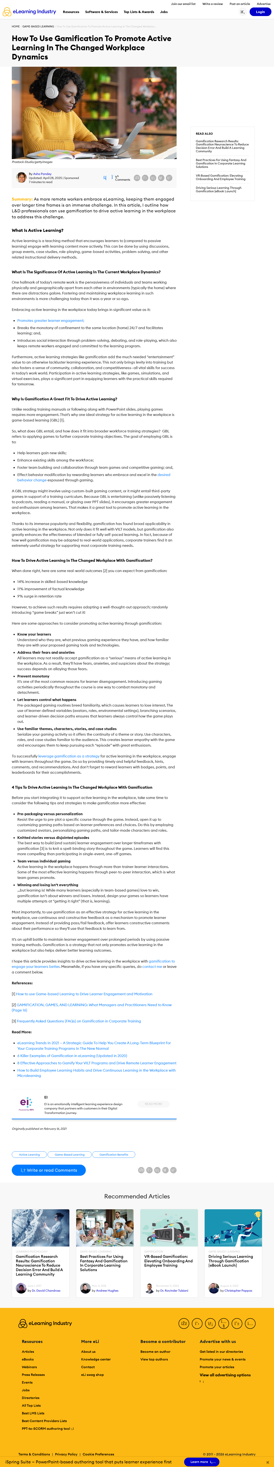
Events (27, 1382)
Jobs (26, 1390)
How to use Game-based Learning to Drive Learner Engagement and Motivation (83, 994)
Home (16, 26)
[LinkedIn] (210, 1323)
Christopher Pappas (238, 1290)
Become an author (155, 1351)
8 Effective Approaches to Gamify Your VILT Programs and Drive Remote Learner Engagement (96, 1063)
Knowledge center (96, 1359)
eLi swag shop (92, 1374)
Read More (153, 1104)
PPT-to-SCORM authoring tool (48, 1428)
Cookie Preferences (98, 1454)
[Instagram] (250, 1323)
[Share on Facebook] (137, 178)
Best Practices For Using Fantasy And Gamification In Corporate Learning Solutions (221, 163)
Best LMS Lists (33, 1413)
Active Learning (29, 1154)
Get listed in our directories (221, 1351)
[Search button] (242, 11)
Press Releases (33, 1374)
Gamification (153, 1251)
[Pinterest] (237, 1323)
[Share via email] (161, 178)
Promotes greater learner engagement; (50, 320)
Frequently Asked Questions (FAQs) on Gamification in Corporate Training (79, 1021)
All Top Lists (31, 1405)
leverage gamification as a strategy (69, 756)
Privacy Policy (66, 1454)
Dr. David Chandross (46, 1290)
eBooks (28, 1359)
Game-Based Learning (38, 26)
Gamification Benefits (114, 1154)
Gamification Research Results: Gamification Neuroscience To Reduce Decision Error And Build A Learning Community (222, 146)
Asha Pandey (42, 174)
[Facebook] (184, 1323)
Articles (28, 1351)
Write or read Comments (49, 1170)
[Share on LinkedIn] (153, 178)
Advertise (264, 4)
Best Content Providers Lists (44, 1421)
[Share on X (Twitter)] (145, 178)
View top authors (154, 1359)
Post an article (240, 4)
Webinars (29, 1367)
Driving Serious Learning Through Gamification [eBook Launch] (218, 189)
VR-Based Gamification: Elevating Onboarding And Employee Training (221, 177)
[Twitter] (197, 1323)
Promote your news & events (223, 1359)
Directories (30, 1398)
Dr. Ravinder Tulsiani (174, 1290)
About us (88, 1351)
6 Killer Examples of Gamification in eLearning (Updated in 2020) (72, 1055)
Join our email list (183, 4)
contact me (152, 966)
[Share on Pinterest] (169, 178)
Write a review (213, 4)
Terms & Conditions (34, 1454)
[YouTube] (223, 1323)
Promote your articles (217, 1367)
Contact (88, 1367)
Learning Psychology (32, 1251)
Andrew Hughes (107, 1290)
